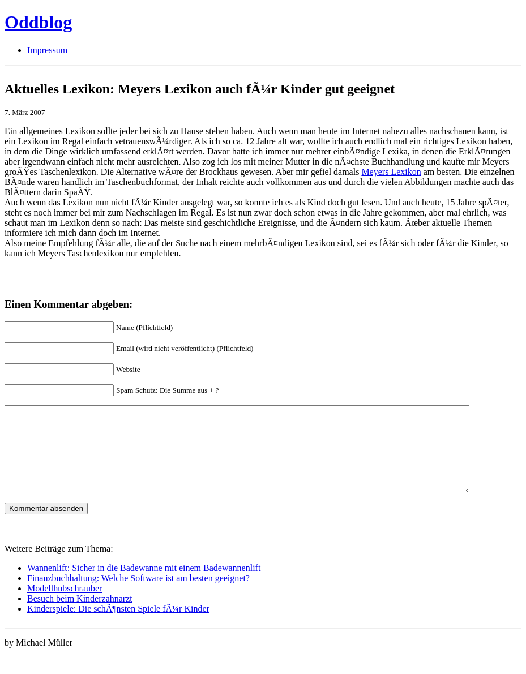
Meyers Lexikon (391, 172)
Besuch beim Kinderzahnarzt (79, 615)
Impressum (47, 50)
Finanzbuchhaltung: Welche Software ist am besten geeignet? (138, 595)
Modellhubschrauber (64, 605)
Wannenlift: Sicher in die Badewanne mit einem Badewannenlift (143, 585)
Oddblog (38, 22)
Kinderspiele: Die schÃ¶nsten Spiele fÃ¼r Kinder (118, 625)
